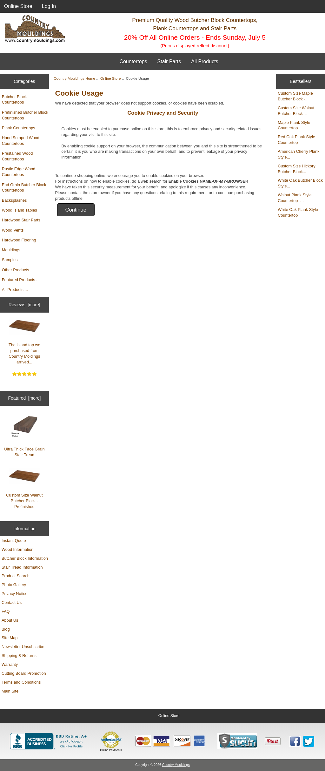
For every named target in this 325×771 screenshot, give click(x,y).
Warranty (10, 664)
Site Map (9, 637)
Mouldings (11, 249)
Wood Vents (13, 230)
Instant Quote (14, 540)
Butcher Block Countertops (14, 99)
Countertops (133, 61)
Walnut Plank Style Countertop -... (295, 198)
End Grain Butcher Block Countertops (24, 187)
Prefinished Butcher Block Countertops (25, 115)
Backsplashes (14, 200)
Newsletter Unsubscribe (23, 646)
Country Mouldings (176, 765)
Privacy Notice (14, 593)
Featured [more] (24, 398)
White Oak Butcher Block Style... (300, 183)
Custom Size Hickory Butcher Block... (296, 169)
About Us (10, 620)
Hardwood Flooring (19, 240)
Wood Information (17, 549)
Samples (10, 259)
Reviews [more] (24, 304)
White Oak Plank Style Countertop (298, 212)
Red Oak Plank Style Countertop (296, 139)
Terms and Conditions (21, 682)
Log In (49, 6)
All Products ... (15, 289)
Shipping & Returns (19, 655)
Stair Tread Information (22, 567)
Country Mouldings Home (74, 78)
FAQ (6, 611)
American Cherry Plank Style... (298, 154)
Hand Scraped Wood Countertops (20, 140)
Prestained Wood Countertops (17, 156)
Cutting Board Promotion (24, 673)
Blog (6, 629)
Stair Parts (169, 61)
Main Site (10, 691)
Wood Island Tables (19, 210)
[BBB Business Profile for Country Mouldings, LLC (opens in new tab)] (49, 741)
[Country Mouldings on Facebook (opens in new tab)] (295, 741)
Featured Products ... (21, 279)
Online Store (18, 6)
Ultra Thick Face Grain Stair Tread (24, 435)
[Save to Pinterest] (273, 741)
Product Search (16, 575)
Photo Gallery (14, 584)
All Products (204, 61)
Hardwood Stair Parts (21, 220)
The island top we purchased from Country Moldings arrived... (24, 340)
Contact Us (12, 602)
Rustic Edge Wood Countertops (18, 171)
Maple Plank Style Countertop (294, 125)
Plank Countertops (18, 127)
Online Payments (111, 750)
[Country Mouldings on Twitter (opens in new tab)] (308, 741)
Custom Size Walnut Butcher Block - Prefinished (24, 488)
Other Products (15, 269)
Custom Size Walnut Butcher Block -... (296, 110)
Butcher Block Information (25, 558)
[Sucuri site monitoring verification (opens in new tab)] (237, 741)
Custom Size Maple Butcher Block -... (295, 96)
